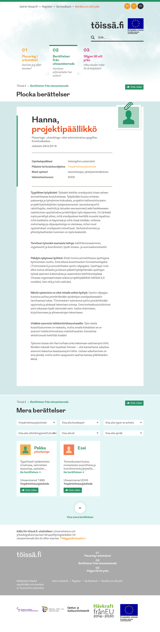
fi (134, 6)
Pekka (40, 448)
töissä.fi (107, 26)
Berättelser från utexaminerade (49, 86)
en (127, 6)
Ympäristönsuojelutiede (82, 167)
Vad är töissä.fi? (28, 7)
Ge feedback (63, 7)
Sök (94, 38)
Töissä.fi (21, 86)
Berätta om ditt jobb (87, 7)
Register (47, 7)
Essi (82, 448)
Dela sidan (136, 87)
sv (140, 6)
